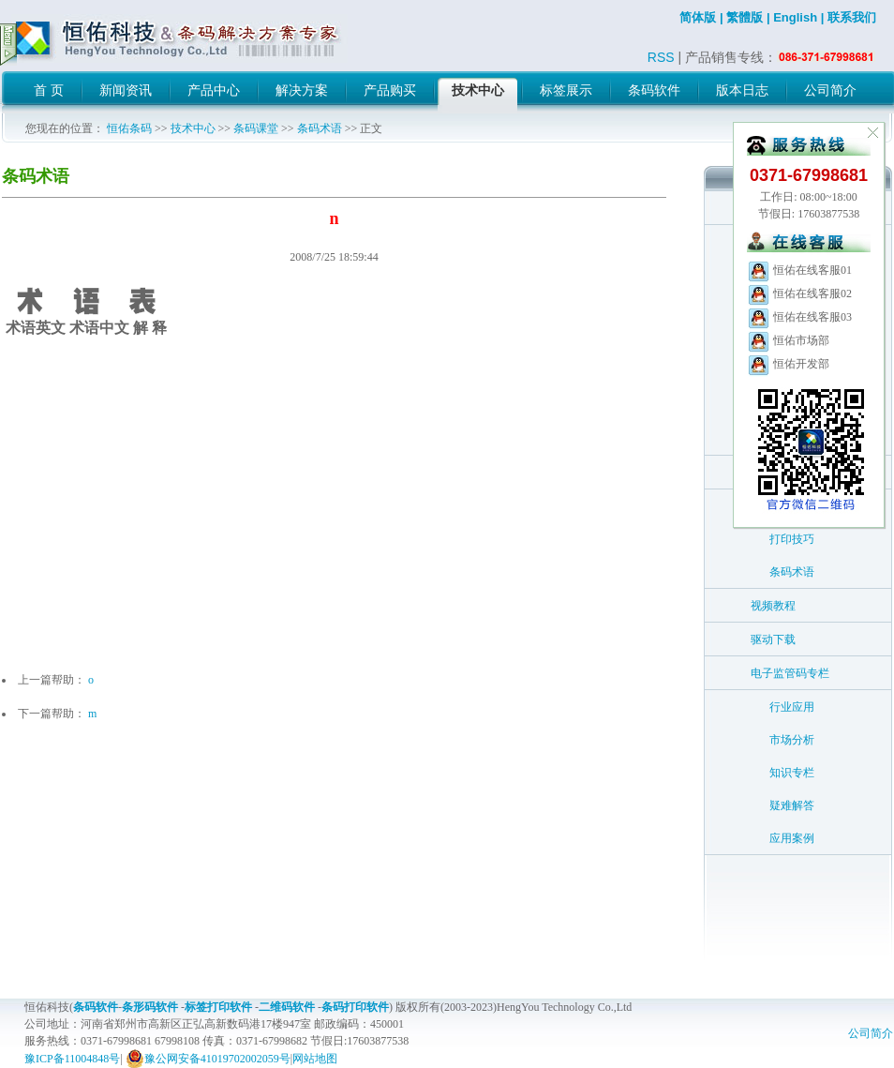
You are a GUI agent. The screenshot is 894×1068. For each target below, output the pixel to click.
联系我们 (851, 17)
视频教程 (773, 605)
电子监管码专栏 (790, 673)
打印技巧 (791, 539)
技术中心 (193, 128)
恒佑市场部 (788, 340)
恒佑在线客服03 (799, 316)
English (795, 17)
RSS (661, 57)
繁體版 (744, 17)
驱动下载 (773, 639)
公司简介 (870, 1033)
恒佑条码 (129, 128)
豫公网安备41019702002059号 (208, 1058)
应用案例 (791, 838)
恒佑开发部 (788, 363)
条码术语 (319, 128)
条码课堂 (255, 128)
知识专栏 (791, 772)
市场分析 (791, 739)
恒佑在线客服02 (799, 293)
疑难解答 (791, 805)
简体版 (697, 17)
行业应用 (791, 707)
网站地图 (314, 1058)
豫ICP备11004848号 (72, 1058)
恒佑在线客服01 (799, 270)
